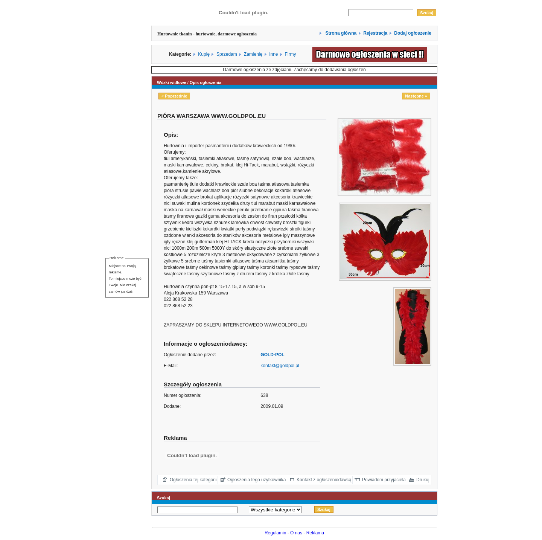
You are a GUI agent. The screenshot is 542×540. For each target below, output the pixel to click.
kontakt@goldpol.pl (279, 365)
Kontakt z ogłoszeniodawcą (324, 479)
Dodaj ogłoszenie (412, 33)
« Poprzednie (174, 96)
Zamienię (253, 54)
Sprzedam (226, 54)
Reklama (315, 532)
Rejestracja (375, 33)
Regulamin (275, 532)
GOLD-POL (272, 354)
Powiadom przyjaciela (384, 479)
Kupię (204, 54)
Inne (273, 54)
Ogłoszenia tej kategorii (193, 479)
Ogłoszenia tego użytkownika (256, 479)
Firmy (290, 54)
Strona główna (340, 33)
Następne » (416, 96)
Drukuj (422, 479)
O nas (296, 532)
